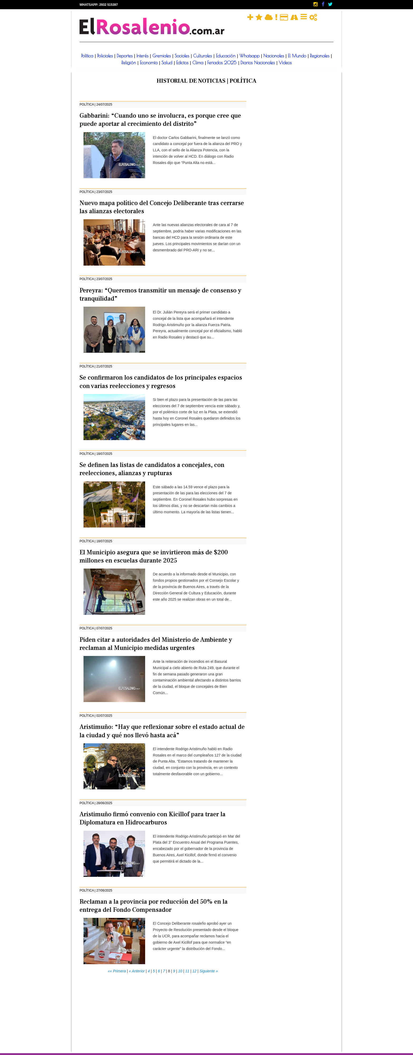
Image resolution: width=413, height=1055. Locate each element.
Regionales (320, 55)
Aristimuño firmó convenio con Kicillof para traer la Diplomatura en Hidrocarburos (152, 818)
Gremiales (162, 55)
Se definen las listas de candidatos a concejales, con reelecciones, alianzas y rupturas (152, 469)
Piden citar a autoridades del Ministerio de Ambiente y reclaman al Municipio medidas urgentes (156, 644)
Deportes (125, 55)
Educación (226, 55)
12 (194, 971)
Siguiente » (208, 971)
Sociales (183, 55)
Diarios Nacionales (258, 62)
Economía (149, 62)
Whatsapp (250, 55)
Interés (143, 55)
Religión (129, 62)
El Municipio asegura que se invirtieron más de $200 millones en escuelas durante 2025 (154, 556)
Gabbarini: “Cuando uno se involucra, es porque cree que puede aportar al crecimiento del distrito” (160, 120)
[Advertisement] (163, 1011)
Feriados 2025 (222, 62)
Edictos (183, 62)
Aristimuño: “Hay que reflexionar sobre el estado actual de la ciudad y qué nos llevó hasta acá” (162, 731)
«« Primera (117, 971)
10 (180, 971)
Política (88, 55)
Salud (167, 62)
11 (187, 971)
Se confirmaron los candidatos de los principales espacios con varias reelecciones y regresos (161, 382)
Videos (285, 62)
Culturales (203, 55)
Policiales (105, 55)
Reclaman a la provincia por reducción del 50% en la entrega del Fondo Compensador (154, 906)
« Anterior (137, 971)
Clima (198, 62)
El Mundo (298, 55)
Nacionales (274, 55)
